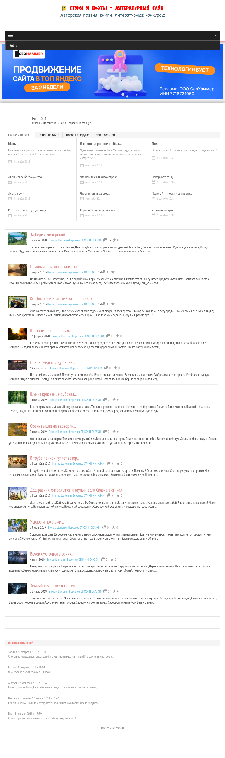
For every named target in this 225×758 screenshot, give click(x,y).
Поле (155, 143)
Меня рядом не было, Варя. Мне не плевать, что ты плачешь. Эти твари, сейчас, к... (54, 684)
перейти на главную (80, 123)
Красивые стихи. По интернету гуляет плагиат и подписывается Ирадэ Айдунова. (53, 699)
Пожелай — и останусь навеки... (172, 193)
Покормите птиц (162, 177)
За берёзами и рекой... (49, 234)
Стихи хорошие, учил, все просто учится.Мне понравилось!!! (42, 714)
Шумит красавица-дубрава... (53, 394)
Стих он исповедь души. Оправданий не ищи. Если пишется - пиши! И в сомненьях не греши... (61, 653)
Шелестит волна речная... (51, 330)
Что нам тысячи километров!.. (99, 177)
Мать (12, 143)
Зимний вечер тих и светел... (53, 586)
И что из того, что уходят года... (28, 210)
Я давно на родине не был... (101, 143)
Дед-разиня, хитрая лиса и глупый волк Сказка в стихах (76, 490)
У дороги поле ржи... (47, 522)
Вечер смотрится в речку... (51, 554)
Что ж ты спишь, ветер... (95, 193)
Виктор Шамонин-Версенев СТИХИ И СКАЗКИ (75, 240)
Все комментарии (112, 724)
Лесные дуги (16, 193)
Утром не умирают (163, 210)
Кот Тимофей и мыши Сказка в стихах (61, 298)
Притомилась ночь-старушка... (55, 266)
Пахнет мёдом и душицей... (52, 362)
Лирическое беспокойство (25, 177)
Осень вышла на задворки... (53, 426)
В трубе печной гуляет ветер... (54, 458)
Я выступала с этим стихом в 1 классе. (29, 668)
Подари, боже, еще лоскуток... (99, 210)
